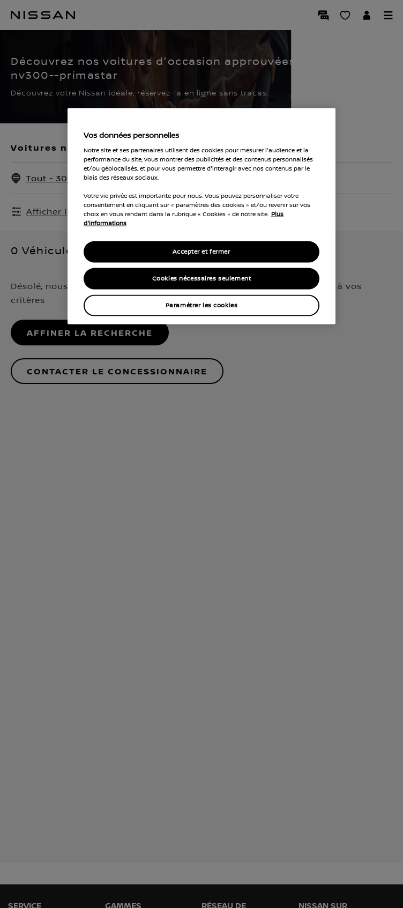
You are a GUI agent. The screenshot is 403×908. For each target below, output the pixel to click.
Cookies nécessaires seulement (201, 278)
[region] (201, 216)
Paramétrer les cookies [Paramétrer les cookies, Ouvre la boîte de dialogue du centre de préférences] (202, 305)
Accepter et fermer (201, 251)
